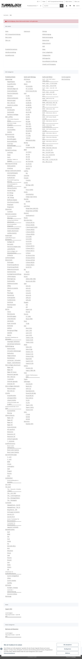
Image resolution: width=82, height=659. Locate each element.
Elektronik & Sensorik (13, 269)
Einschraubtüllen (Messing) (12, 217)
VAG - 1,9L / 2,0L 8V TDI (48, 154)
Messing (9, 413)
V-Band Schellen (11, 400)
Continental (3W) (30, 147)
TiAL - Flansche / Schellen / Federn (14, 490)
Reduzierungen (11, 100)
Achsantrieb (8, 107)
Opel (8, 468)
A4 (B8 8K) (28, 105)
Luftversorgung (11, 276)
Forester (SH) (29, 368)
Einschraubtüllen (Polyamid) (12, 225)
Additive (9, 328)
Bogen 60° (10, 422)
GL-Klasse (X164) (30, 255)
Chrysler (26, 178)
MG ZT (27, 272)
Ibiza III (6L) (29, 328)
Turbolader (8, 502)
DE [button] (37, 1)
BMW (8, 461)
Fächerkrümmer (11, 271)
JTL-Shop (74, 657)
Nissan (9, 553)
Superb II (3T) (29, 361)
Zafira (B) (28, 300)
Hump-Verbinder (11, 427)
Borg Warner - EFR (12, 509)
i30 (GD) (28, 201)
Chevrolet (26, 175)
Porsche (9, 473)
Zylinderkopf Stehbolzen (13, 344)
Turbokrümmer (11, 300)
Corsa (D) (28, 293)
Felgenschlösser (11, 355)
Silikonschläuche (9, 415)
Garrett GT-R (10, 514)
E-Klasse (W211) (30, 248)
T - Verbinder (10, 441)
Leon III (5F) (29, 335)
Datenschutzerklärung (9, 653)
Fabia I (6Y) (29, 347)
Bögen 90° (10, 369)
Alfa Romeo (27, 79)
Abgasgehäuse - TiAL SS (13, 507)
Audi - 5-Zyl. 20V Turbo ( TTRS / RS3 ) (48, 80)
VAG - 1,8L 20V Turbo (48, 152)
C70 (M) (28, 414)
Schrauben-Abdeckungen (14, 351)
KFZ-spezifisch (11, 429)
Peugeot (9, 471)
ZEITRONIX (8, 585)
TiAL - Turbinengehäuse (13, 495)
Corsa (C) (28, 290)
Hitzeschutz (8, 209)
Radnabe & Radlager (12, 114)
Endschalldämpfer (12, 91)
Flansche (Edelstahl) (12, 93)
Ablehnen (67, 653)
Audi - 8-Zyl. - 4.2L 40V (48, 92)
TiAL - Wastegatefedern (13, 498)
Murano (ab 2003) (30, 281)
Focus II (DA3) (29, 189)
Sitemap (44, 31)
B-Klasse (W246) (30, 225)
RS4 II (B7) (28, 126)
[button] (66, 6)
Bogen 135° (10, 417)
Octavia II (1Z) (29, 354)
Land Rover (27, 206)
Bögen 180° (10, 367)
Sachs (8, 157)
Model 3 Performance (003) (31, 376)
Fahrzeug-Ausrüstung (11, 163)
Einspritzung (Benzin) (13, 264)
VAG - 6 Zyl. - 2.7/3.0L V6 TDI (49, 159)
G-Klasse (28, 253)
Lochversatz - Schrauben (14, 360)
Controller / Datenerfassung (11, 590)
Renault (9, 560)
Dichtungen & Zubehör (13, 512)
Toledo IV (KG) (29, 342)
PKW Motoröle (11, 314)
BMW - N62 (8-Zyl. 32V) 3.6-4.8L (49, 142)
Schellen (7, 393)
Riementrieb (10, 295)
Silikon (9, 578)
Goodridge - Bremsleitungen (11, 144)
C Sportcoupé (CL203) (31, 227)
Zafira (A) (28, 297)
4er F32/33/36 (29, 161)
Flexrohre (9, 95)
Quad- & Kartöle (11, 323)
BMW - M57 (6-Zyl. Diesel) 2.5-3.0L (49, 117)
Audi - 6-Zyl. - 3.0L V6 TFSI (49, 85)
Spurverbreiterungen (11, 454)
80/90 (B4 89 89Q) (30, 140)
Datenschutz (45, 40)
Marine (9, 335)
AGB (43, 46)
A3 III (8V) (28, 100)
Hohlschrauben (11, 175)
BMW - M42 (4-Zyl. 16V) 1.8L (49, 102)
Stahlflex (9, 583)
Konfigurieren (67, 649)
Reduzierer (10, 432)
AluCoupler (10, 244)
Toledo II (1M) (29, 337)
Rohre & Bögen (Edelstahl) (12, 386)
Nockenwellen (11, 281)
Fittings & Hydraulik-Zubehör (13, 170)
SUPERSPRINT (9, 478)
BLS (27, 173)
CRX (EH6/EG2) (29, 194)
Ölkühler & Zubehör (12, 288)
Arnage (28, 145)
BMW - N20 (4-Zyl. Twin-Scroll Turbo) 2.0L (48, 126)
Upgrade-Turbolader (12, 527)
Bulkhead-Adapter (12, 200)
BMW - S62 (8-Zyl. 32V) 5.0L (49, 147)
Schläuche (10, 255)
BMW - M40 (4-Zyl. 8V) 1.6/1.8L (48, 99)
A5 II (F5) (28, 110)
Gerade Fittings (11, 190)
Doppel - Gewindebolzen (14, 362)
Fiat (8, 536)
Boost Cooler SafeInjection (10, 446)
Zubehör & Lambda (12, 105)
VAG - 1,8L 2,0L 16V (47, 150)
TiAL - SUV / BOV (11, 493)
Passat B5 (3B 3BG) (31, 393)
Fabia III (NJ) (29, 349)
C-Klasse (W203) (30, 232)
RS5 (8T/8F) (29, 131)
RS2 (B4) (28, 121)
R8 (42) (27, 119)
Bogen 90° (10, 424)
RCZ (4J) (28, 311)
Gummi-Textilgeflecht (13, 576)
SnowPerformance (10, 443)
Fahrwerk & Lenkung (10, 150)
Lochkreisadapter (10, 257)
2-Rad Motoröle (11, 318)
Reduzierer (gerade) (12, 374)
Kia (8, 543)
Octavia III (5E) (29, 356)
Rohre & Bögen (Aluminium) (12, 365)
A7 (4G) (28, 114)
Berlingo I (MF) (30, 185)
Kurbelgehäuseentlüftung (14, 274)
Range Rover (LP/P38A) (32, 210)
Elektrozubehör (11, 166)
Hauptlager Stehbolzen (13, 341)
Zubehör (9, 132)
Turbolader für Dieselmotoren (11, 524)
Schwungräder (11, 297)
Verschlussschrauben (13, 202)
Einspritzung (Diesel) (12, 267)
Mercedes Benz (28, 220)
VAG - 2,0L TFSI (46, 157)
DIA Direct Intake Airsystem (11, 124)
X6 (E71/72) (29, 166)
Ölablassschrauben (12, 283)
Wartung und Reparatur (11, 629)
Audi (8, 532)
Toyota (25, 379)
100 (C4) (28, 138)
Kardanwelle (10, 112)
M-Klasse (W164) (30, 260)
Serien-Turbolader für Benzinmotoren (13, 520)
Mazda (26, 218)
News (43, 1)
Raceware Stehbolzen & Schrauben (11, 338)
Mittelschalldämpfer (12, 98)
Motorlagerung (11, 279)
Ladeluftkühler (11, 249)
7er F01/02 (28, 164)
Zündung (9, 307)
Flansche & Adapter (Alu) (14, 246)
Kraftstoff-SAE (11, 177)
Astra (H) (28, 288)
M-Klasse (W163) (30, 257)
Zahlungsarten (46, 58)
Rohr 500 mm (11, 391)
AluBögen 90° (11, 242)
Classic (9, 311)
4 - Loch (9, 457)
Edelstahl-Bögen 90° (12, 88)
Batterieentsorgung (47, 37)
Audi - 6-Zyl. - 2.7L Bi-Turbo (49, 83)
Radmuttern (10, 353)
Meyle (8, 155)
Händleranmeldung (10, 52)
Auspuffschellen (11, 84)
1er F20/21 (28, 152)
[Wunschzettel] (70, 6)
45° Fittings (10, 193)
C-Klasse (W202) (30, 229)
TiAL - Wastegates (12, 500)
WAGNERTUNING (10, 529)
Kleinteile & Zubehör (10, 214)
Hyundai (26, 199)
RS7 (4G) (28, 133)
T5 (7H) (28, 402)
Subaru (9, 567)
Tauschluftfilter (11, 129)
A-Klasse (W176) (30, 222)
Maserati (26, 213)
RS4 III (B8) (28, 128)
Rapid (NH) (29, 358)
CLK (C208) (28, 236)
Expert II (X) (29, 309)
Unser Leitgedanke (47, 52)
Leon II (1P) (29, 333)
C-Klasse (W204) (30, 234)
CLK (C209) (28, 239)
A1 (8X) (27, 95)
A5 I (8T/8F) (29, 107)
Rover (25, 321)
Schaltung (10, 168)
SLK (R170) (28, 267)
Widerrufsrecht (46, 43)
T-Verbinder (10, 379)
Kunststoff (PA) (11, 410)
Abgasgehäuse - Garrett (13, 505)
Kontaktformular (9, 55)
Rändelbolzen (11, 358)
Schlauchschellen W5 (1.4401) (13, 403)
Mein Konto (69, 1)
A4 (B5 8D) (28, 102)
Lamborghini (10, 466)
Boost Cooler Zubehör (13, 452)
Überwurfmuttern (12, 188)
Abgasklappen (11, 81)
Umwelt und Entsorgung (49, 64)
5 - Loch (9, 459)
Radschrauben (11, 348)
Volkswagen (27, 381)
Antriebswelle (11, 110)
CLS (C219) (28, 243)
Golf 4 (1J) (28, 388)
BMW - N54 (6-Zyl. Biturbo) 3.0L (49, 138)
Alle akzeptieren (67, 644)
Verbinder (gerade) (12, 381)
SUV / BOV (8, 484)
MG (25, 269)
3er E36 (28, 159)
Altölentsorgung (46, 34)
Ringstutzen (10, 207)
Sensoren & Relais (12, 594)
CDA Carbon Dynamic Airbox (13, 120)
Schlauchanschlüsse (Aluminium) (12, 221)
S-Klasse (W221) (30, 264)
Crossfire (28, 180)
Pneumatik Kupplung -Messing (13, 180)
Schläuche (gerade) (12, 439)
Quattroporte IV (30, 215)
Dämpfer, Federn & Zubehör (12, 160)
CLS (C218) (28, 241)
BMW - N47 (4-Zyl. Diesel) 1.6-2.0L (49, 130)
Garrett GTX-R (11, 516)
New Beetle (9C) (30, 391)
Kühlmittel (10, 325)
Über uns (76, 1)
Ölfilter (9, 286)
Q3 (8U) (28, 117)
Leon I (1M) (29, 330)
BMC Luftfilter (9, 117)
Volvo (8, 475)
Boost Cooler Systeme (13, 450)
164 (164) (28, 81)
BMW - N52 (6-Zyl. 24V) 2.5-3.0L (49, 134)
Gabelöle (9, 333)
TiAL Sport (8, 487)
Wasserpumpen (11, 304)
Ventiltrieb (10, 302)
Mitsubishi (10, 550)
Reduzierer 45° (11, 434)
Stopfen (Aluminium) (12, 230)
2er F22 (28, 154)
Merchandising (66, 79)
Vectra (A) (28, 295)
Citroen (9, 464)
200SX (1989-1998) (31, 279)
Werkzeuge (8, 596)
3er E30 (28, 156)
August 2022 (8, 609)
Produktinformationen (11, 49)
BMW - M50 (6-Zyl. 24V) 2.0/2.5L (48, 109)
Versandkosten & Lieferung (49, 61)
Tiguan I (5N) (29, 405)
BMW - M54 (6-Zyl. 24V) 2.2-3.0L (49, 113)
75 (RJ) (27, 323)
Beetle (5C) (29, 386)
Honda (9, 541)
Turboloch (10, 211)
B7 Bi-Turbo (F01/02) (31, 91)
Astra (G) (28, 286)
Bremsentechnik (9, 134)
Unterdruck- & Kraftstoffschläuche (10, 572)
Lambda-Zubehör (12, 233)
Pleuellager (10, 293)
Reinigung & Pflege (12, 330)
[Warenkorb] (76, 6)
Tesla (25, 373)
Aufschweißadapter (12, 173)
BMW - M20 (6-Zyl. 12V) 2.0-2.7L (49, 95)
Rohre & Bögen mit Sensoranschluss (12, 252)
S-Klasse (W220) (30, 262)
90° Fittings (10, 195)
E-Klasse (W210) (30, 246)
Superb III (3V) (29, 363)
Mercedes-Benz (11, 546)
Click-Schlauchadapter (13, 228)
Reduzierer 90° (11, 436)
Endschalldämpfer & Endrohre (12, 481)
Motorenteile (8, 260)
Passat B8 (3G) (29, 395)
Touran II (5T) (29, 409)
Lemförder (10, 152)
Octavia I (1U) (29, 351)
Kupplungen (8, 235)
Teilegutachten (46, 55)
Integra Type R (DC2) (31, 196)
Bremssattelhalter (12, 141)
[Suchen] (51, 5)
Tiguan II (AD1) (30, 407)
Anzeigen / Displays (12, 587)
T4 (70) (27, 400)
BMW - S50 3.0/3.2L (47, 145)
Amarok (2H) (29, 384)
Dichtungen (10, 86)
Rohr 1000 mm (11, 102)
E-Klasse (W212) (30, 250)
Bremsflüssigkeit (11, 139)
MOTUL (7, 309)
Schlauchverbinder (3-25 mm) (12, 407)
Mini (8, 548)
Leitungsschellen (11, 398)
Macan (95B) (29, 319)
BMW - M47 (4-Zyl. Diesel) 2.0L (49, 105)
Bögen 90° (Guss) (11, 372)
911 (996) (28, 316)
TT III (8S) (28, 135)
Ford (8, 539)
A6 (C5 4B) (28, 112)
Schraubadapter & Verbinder (12, 184)
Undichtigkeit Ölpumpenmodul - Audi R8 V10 (12, 614)
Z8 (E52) (28, 168)
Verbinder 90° (11, 384)
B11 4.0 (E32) (29, 88)
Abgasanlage (8, 79)
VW (8, 569)
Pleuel (9, 290)
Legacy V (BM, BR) (30, 370)
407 (27, 307)
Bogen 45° (10, 420)
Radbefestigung (9, 346)
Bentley (26, 142)
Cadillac (26, 171)
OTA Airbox (10, 127)
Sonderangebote (66, 77)
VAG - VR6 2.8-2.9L (47, 162)
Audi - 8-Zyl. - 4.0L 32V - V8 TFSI (49, 88)
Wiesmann (27, 421)
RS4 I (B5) (28, 124)
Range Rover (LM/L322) (32, 208)
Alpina (25, 84)
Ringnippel (10, 204)
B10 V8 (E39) (29, 86)
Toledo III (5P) (29, 340)
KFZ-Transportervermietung (55, 1)
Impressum (27, 31)
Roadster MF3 (29, 424)
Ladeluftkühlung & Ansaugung (10, 238)
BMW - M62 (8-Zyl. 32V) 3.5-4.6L (49, 121)
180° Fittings (10, 197)
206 (27, 304)
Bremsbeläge (10, 136)
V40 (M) (28, 419)
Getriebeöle (10, 321)
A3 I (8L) (28, 98)
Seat (8, 562)
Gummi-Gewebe (11, 580)
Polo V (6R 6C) (29, 398)
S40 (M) (28, 416)
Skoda (8, 564)
